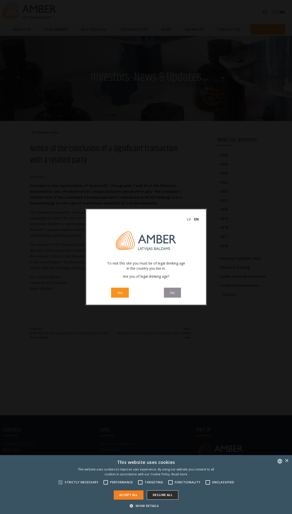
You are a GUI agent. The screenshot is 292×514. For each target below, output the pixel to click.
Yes (120, 292)
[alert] (146, 484)
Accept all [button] (128, 495)
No (172, 292)
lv (189, 219)
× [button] (286, 461)
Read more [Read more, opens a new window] (179, 474)
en (196, 219)
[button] (146, 505)
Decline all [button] (162, 495)
